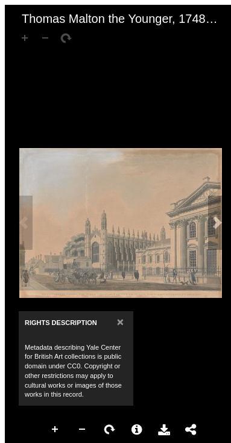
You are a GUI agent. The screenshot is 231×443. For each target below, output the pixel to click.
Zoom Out (83, 430)
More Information (137, 430)
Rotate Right (110, 430)
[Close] (120, 322)
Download (164, 430)
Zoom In (55, 430)
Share (191, 430)
